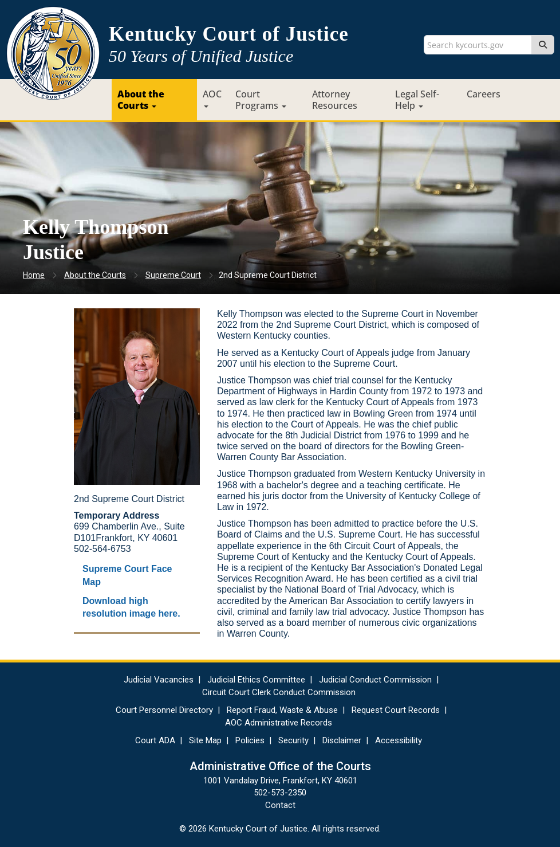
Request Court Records (396, 710)
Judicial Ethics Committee (256, 680)
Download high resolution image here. (131, 607)
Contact (280, 805)
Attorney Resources (334, 100)
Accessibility (398, 740)
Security (293, 740)
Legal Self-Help (417, 100)
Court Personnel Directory (164, 710)
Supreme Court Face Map (127, 575)
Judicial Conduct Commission (375, 680)
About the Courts (140, 100)
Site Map (205, 740)
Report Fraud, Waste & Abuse (282, 710)
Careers (483, 94)
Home (34, 275)
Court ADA (155, 740)
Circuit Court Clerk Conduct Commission (279, 692)
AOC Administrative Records (278, 722)
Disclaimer (341, 740)
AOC (212, 98)
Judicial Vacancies (159, 680)
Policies (250, 740)
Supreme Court (173, 275)
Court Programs (260, 100)
